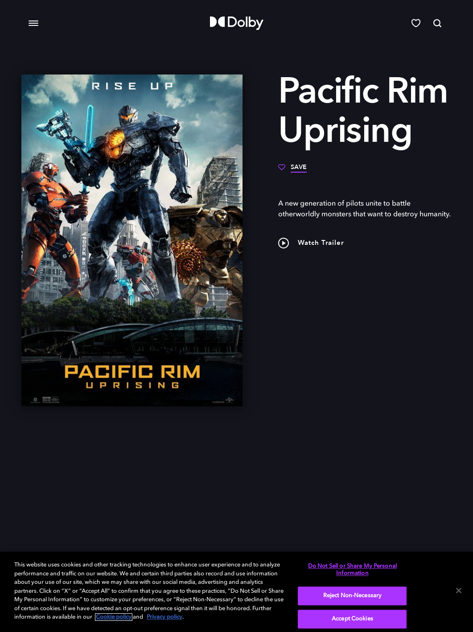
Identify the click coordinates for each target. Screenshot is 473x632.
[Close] (459, 590)
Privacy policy (164, 617)
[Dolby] (236, 23)
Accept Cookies (352, 619)
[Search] (437, 23)
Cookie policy (114, 617)
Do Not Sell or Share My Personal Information (352, 569)
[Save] (292, 170)
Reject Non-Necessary (352, 596)
